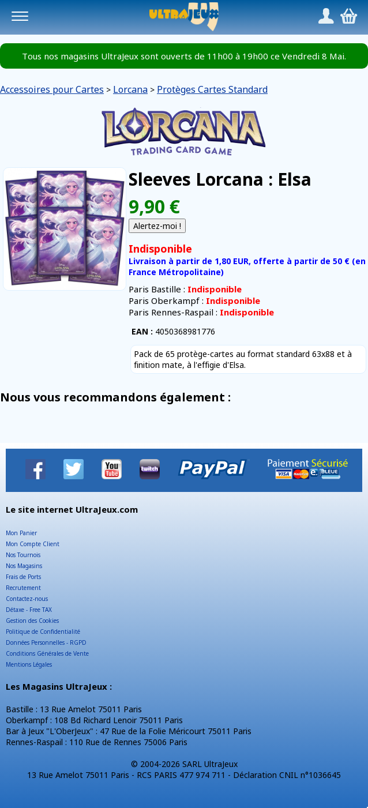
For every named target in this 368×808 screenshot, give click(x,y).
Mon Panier (21, 533)
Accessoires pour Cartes (52, 89)
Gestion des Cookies (32, 621)
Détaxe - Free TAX (29, 610)
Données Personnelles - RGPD (46, 642)
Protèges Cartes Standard (212, 89)
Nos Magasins (24, 566)
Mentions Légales (29, 664)
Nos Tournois (23, 555)
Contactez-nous (27, 599)
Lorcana (130, 89)
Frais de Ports (23, 577)
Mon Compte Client (32, 544)
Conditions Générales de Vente (47, 653)
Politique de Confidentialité (43, 631)
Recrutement (23, 588)
